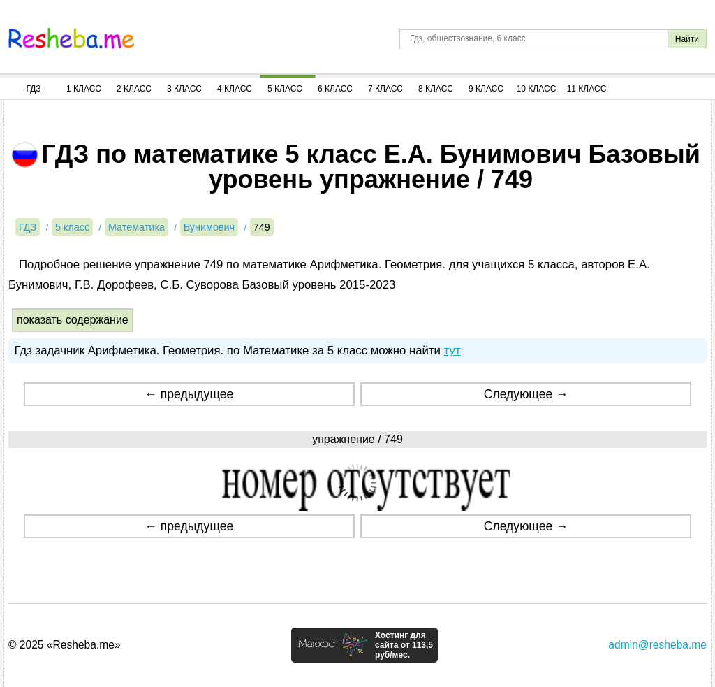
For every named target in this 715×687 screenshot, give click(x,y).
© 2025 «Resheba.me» (64, 645)
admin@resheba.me (657, 645)
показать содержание (72, 320)
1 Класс (83, 89)
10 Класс (536, 89)
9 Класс (486, 89)
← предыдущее (189, 394)
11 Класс (587, 89)
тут (452, 350)
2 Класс (134, 89)
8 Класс (435, 89)
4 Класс (234, 89)
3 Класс (184, 89)
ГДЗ (33, 89)
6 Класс (335, 89)
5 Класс (284, 89)
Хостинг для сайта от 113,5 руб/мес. (404, 645)
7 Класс (385, 89)
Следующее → (526, 394)
